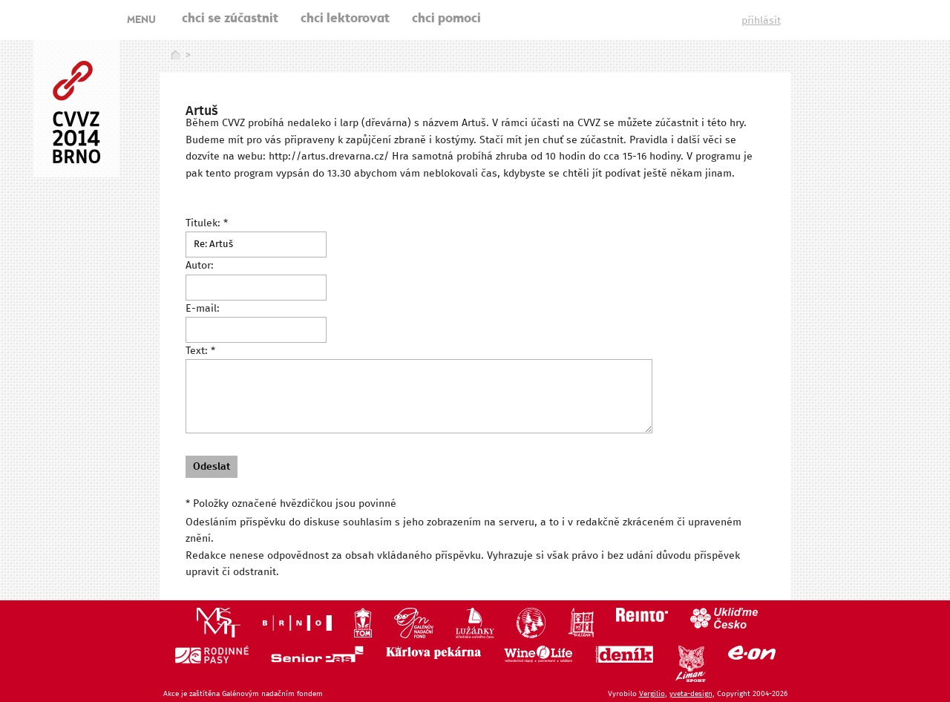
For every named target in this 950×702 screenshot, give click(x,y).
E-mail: (203, 309)
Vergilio (652, 694)
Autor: (200, 265)
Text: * (200, 351)
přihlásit (761, 21)
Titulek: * (207, 223)
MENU (141, 21)
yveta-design (690, 694)
